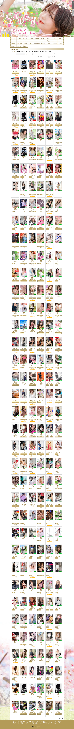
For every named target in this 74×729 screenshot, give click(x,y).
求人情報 (13, 41)
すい (49, 606)
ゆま (24, 468)
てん (24, 329)
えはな (58, 139)
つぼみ (32, 381)
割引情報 (25, 38)
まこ (15, 260)
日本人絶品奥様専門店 (25, 46)
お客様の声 (13, 43)
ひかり (15, 364)
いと (24, 87)
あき (24, 485)
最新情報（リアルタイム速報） (19, 38)
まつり (41, 658)
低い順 (31, 54)
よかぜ (15, 156)
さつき (49, 658)
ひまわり (32, 450)
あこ (58, 675)
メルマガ (19, 41)
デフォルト (20, 54)
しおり (58, 710)
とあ (58, 69)
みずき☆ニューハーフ (50, 208)
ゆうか (58, 416)
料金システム (25, 41)
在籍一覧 (61, 38)
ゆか (49, 312)
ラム (58, 589)
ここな (49, 433)
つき (32, 156)
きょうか (15, 693)
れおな (15, 121)
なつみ (41, 450)
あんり (24, 277)
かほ (58, 450)
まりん (49, 346)
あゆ (32, 468)
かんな (32, 225)
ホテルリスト (37, 41)
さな (41, 277)
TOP (13, 38)
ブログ (49, 43)
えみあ (24, 173)
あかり (15, 139)
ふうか (32, 329)
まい (24, 398)
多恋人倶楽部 (36, 727)
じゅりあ (40, 364)
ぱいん (41, 69)
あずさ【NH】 (41, 329)
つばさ (41, 502)
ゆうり (32, 398)
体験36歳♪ (24, 156)
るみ (32, 641)
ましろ (15, 191)
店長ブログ (55, 43)
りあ (15, 312)
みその (24, 381)
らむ (24, 554)
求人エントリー (49, 41)
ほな (15, 346)
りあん (15, 468)
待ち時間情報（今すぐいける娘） (43, 38)
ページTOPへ (60, 718)
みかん (32, 502)
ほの (32, 191)
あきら (49, 173)
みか (49, 537)
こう (49, 641)
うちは (58, 225)
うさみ (15, 606)
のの (15, 329)
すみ (24, 364)
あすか (49, 398)
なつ (58, 121)
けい (49, 675)
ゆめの (49, 710)
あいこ (32, 312)
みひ (41, 641)
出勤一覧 (37, 38)
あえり (15, 450)
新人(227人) (42, 51)
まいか (24, 208)
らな (15, 554)
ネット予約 (19, 46)
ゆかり (24, 260)
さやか (41, 156)
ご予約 (61, 41)
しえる (58, 381)
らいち (41, 225)
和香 (32, 364)
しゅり (49, 260)
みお (41, 208)
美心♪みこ (41, 121)
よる (24, 641)
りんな (58, 173)
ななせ (32, 121)
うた (49, 468)
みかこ (41, 312)
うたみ (24, 502)
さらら (41, 675)
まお (41, 104)
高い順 (34, 54)
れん (41, 381)
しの (32, 346)
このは (15, 416)
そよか (15, 710)
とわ (32, 554)
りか (24, 589)
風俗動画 (55, 38)
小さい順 (41, 54)
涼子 (24, 121)
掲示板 (31, 43)
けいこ (49, 156)
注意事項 (31, 41)
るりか (58, 537)
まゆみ (32, 277)
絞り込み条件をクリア (20, 51)
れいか (58, 502)
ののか (24, 433)
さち (24, 520)
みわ (58, 191)
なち (15, 398)
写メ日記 (49, 38)
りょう (15, 433)
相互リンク (43, 43)
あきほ (49, 69)
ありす (49, 416)
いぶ (49, 502)
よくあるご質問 (19, 43)
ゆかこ (15, 520)
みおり (41, 537)
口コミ (13, 46)
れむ (49, 191)
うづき (58, 329)
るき (41, 173)
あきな (32, 433)
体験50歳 (23, 69)
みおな (49, 693)
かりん (15, 675)
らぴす (58, 433)
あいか (15, 641)
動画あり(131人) (48, 51)
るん (41, 416)
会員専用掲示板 (37, 43)
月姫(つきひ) (32, 87)
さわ (58, 554)
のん (41, 139)
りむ (32, 416)
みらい (32, 104)
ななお (58, 346)
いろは (49, 225)
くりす (24, 658)
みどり (32, 139)
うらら (32, 537)
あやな (49, 87)
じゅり (58, 260)
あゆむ (32, 520)
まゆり (41, 398)
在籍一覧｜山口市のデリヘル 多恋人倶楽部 (37, 18)
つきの (41, 520)
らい (15, 69)
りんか (58, 364)
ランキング (61, 43)
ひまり (58, 641)
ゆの (24, 191)
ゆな (24, 346)
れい (24, 710)
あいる (58, 606)
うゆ (49, 104)
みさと (41, 554)
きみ (41, 606)
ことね (49, 277)
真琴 (24, 139)
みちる (15, 173)
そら (58, 208)
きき (32, 589)
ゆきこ (41, 468)
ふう (24, 416)
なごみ (32, 173)
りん (49, 121)
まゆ (58, 87)
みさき (15, 537)
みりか (41, 260)
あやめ (15, 485)
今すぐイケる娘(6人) (29, 51)
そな (58, 693)
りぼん (41, 710)
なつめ (49, 139)
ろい (58, 277)
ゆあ (41, 433)
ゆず (41, 485)
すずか (49, 329)
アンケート (55, 41)
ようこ (49, 520)
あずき (32, 658)
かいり (24, 450)
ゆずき (24, 675)
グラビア (25, 43)
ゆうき (15, 277)
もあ (41, 87)
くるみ (24, 693)
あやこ (41, 589)
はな (49, 364)
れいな (49, 589)
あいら (32, 208)
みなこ (58, 312)
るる (58, 520)
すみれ (58, 398)
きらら (24, 606)
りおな (41, 191)
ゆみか (15, 208)
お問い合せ (43, 41)
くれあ (49, 381)
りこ (49, 554)
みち (58, 468)
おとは (41, 693)
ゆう (58, 156)
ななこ (15, 502)
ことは (15, 658)
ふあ (24, 312)
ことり (32, 69)
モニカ (49, 450)
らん (58, 658)
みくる (15, 225)
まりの (32, 693)
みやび (24, 104)
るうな (32, 675)
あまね (58, 104)
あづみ (49, 485)
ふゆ (15, 104)
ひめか (32, 606)
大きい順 (45, 54)
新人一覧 (31, 38)
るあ (32, 485)
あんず (32, 260)
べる (15, 87)
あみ (24, 225)
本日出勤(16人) (36, 51)
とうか (41, 346)
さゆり (15, 589)
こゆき (24, 537)
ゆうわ (32, 710)
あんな (15, 381)
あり (58, 485)
